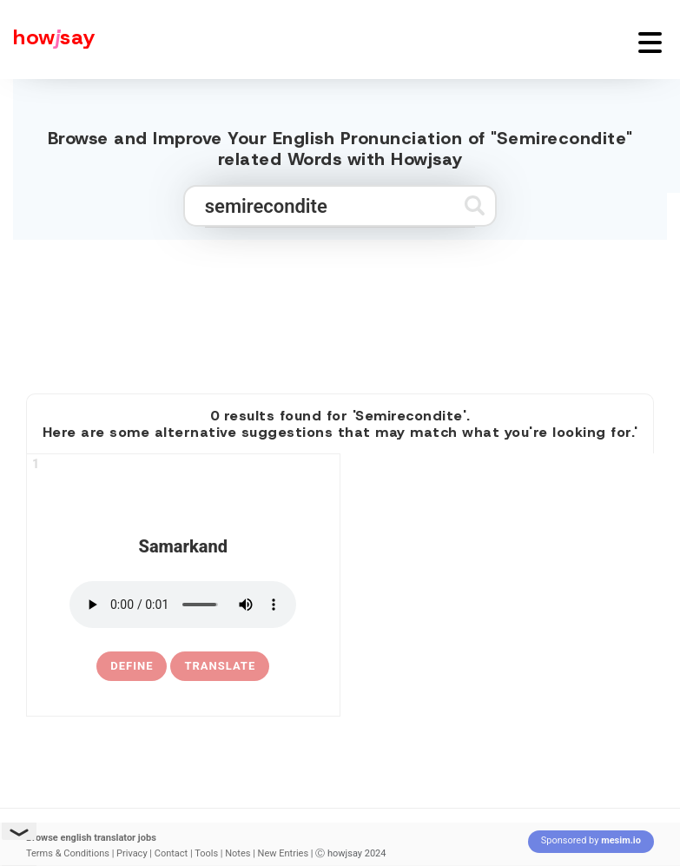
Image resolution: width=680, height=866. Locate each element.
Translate (219, 665)
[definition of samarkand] (131, 666)
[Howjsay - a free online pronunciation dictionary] (48, 39)
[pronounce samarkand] (182, 604)
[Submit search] (474, 205)
